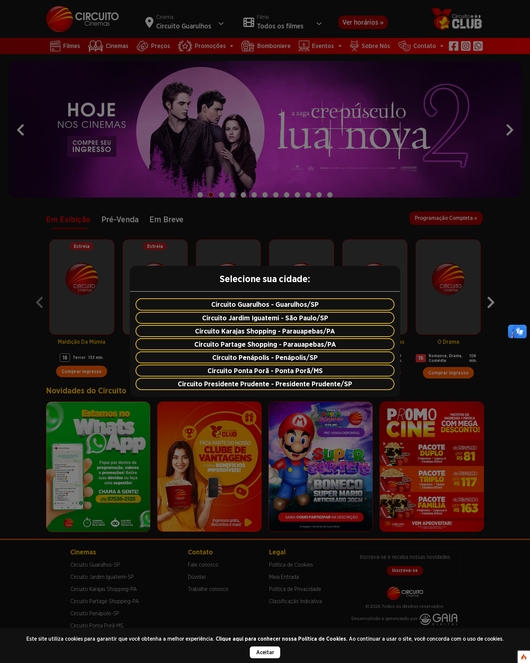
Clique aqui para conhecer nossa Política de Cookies (281, 639)
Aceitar (265, 652)
